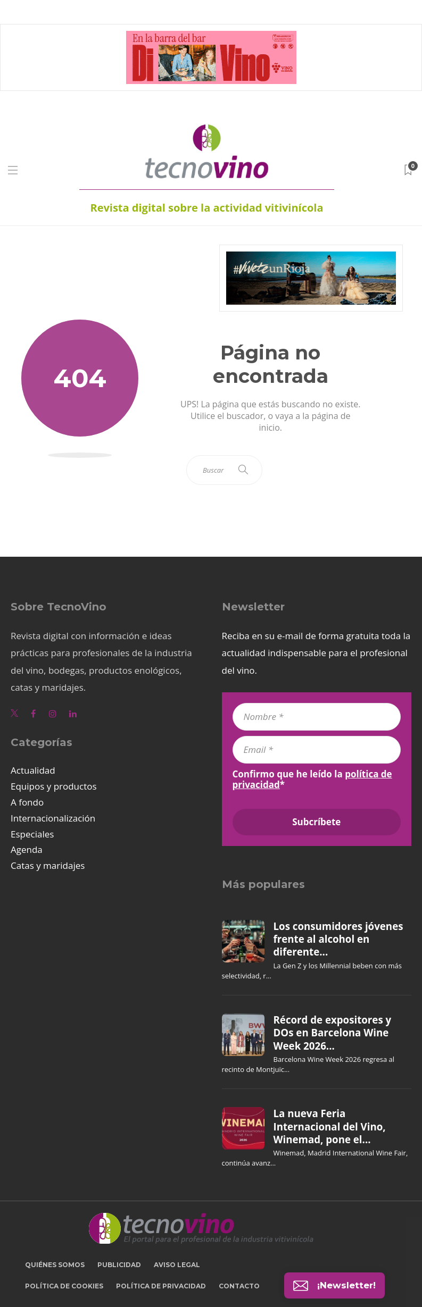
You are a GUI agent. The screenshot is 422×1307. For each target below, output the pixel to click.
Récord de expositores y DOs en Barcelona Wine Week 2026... (333, 1032)
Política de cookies (64, 1286)
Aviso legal (177, 1265)
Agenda (27, 849)
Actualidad (33, 770)
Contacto (239, 1286)
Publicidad (119, 1265)
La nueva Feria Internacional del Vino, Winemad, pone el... (330, 1126)
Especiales (32, 834)
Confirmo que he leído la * (312, 779)
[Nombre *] (317, 717)
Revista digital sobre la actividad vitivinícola (206, 207)
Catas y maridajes (48, 865)
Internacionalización (53, 818)
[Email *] (317, 750)
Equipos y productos (54, 786)
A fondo (27, 802)
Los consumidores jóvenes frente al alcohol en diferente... (338, 939)
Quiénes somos (55, 1265)
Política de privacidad (161, 1286)
